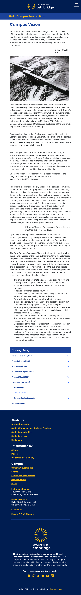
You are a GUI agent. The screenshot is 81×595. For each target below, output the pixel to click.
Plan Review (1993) (19, 366)
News (14, 483)
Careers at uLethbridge (22, 468)
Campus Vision (20, 393)
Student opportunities (21, 432)
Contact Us (16, 509)
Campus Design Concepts (24, 398)
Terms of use (56, 589)
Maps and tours (18, 479)
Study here (16, 440)
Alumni (14, 450)
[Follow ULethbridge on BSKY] (43, 576)
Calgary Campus (19, 499)
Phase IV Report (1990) (21, 361)
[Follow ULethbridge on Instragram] (34, 576)
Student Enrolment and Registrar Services (31, 428)
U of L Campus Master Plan (27, 16)
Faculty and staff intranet (23, 475)
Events (14, 471)
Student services (19, 436)
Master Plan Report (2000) (23, 372)
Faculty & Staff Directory (22, 514)
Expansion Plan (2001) (21, 382)
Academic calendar (20, 424)
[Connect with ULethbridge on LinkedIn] (52, 576)
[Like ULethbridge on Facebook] (29, 576)
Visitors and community (22, 458)
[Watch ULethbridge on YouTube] (48, 576)
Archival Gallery (18, 403)
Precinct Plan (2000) (20, 377)
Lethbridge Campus (20, 489)
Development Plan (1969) (22, 356)
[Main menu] (76, 4)
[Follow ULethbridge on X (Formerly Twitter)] (38, 576)
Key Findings (19, 387)
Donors (14, 454)
